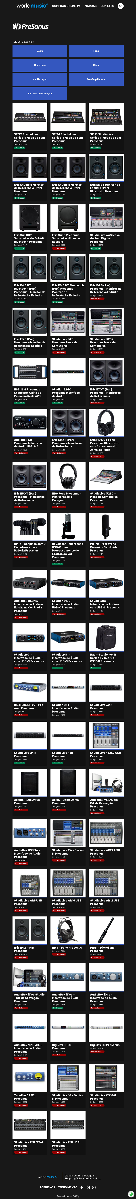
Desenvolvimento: (68, 1196)
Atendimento (67, 1187)
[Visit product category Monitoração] (40, 79)
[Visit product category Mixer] (96, 65)
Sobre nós (47, 1187)
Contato (107, 6)
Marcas (91, 6)
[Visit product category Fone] (96, 51)
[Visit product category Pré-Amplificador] (96, 79)
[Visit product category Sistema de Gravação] (40, 93)
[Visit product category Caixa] (40, 51)
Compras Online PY (66, 6)
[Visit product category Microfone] (40, 65)
